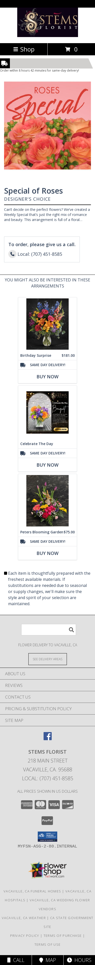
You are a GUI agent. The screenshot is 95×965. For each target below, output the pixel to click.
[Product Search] (48, 629)
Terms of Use (47, 944)
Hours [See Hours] (79, 960)
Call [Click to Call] (15, 960)
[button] (47, 837)
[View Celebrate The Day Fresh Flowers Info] (47, 412)
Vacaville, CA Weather (24, 918)
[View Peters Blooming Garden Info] (47, 501)
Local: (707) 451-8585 (47, 778)
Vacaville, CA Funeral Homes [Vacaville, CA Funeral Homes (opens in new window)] (32, 891)
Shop (23, 49)
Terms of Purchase (63, 935)
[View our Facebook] (48, 738)
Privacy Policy (24, 935)
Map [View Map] (47, 960)
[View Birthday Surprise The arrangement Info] (47, 324)
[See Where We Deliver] (47, 658)
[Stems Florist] (47, 35)
